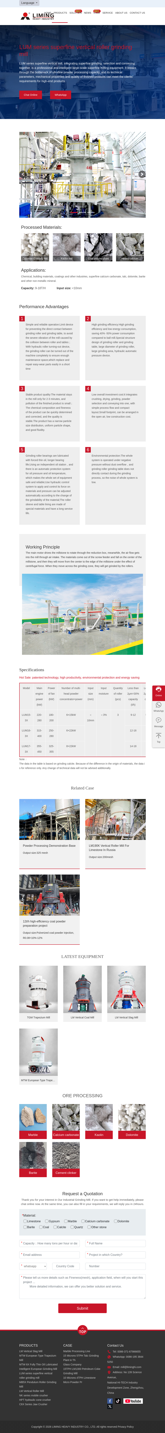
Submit (82, 1308)
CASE (97, 12)
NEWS (87, 12)
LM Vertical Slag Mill (30, 1351)
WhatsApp (61, 94)
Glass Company (72, 1364)
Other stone (97, 1227)
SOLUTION (75, 12)
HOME (47, 12)
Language (28, 2)
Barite (29, 1227)
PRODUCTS (60, 12)
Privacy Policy (126, 1426)
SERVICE (107, 12)
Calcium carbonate (95, 1221)
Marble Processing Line (76, 1351)
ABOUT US (121, 12)
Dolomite (121, 1221)
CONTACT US (137, 12)
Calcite (60, 1227)
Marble (70, 1221)
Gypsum (52, 1221)
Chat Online (30, 94)
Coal (44, 1227)
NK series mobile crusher (33, 1395)
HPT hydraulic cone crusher (35, 1399)
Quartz (77, 1227)
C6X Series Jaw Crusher (33, 1404)
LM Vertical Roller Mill (31, 1391)
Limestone (32, 1221)
